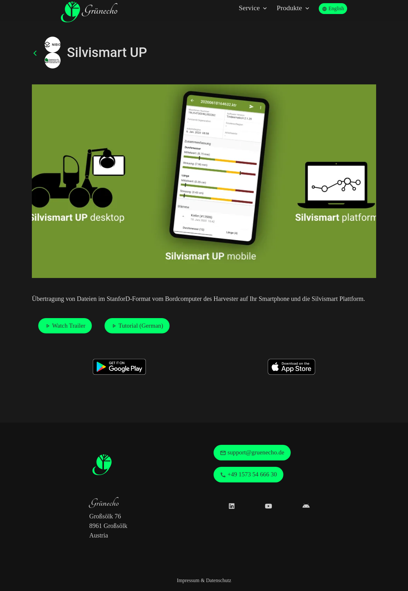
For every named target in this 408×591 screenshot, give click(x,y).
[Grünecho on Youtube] (268, 506)
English (333, 8)
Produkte (294, 8)
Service (253, 8)
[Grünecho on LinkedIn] (232, 506)
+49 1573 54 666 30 (248, 474)
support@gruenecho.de (252, 452)
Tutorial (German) (137, 325)
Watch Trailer (65, 325)
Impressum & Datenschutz (204, 580)
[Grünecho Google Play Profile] (306, 506)
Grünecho (89, 12)
